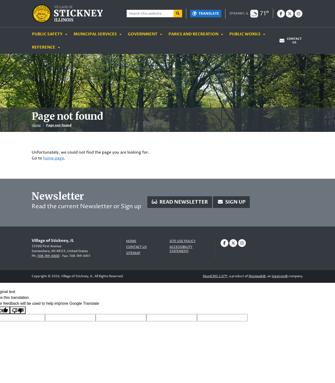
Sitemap (133, 253)
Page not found (59, 125)
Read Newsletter (179, 202)
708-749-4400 (48, 256)
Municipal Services (96, 34)
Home (36, 125)
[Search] (178, 13)
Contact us (136, 247)
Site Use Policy (182, 241)
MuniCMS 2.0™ (215, 276)
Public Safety (47, 34)
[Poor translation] (18, 310)
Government (143, 34)
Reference (44, 47)
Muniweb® (257, 276)
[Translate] (205, 13)
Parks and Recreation (193, 34)
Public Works (245, 34)
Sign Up (231, 202)
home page (53, 158)
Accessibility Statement (181, 249)
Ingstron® (280, 276)
